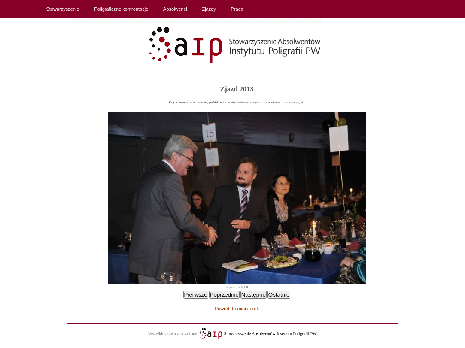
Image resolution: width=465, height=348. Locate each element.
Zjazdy (209, 9)
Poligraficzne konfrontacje (121, 9)
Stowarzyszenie (62, 9)
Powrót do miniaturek (237, 308)
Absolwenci (175, 9)
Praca (237, 9)
